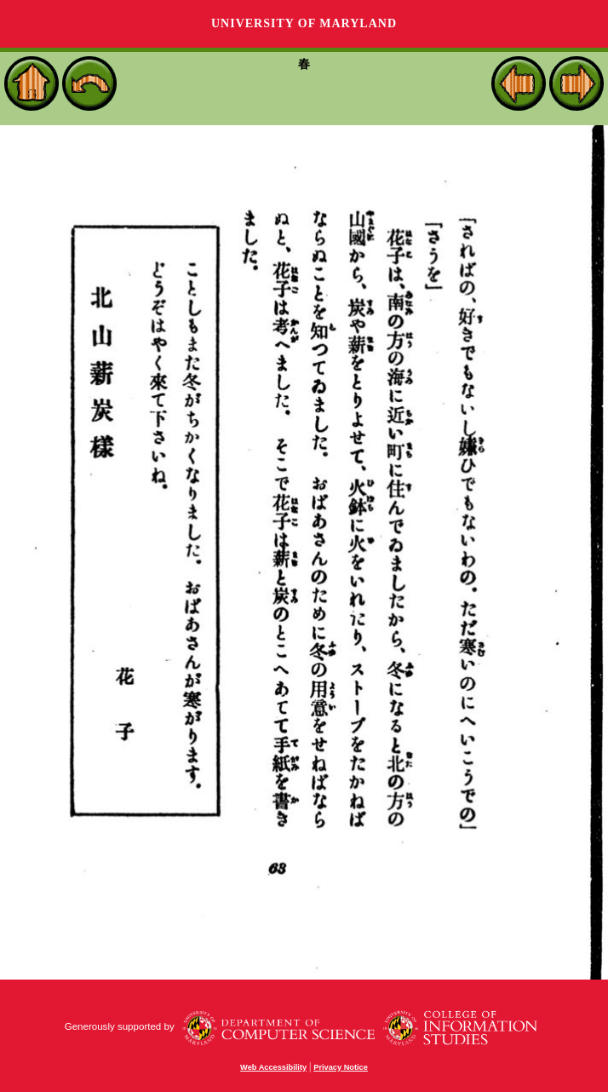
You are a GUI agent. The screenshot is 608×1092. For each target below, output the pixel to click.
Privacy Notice (340, 1067)
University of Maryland (304, 23)
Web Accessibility (273, 1067)
